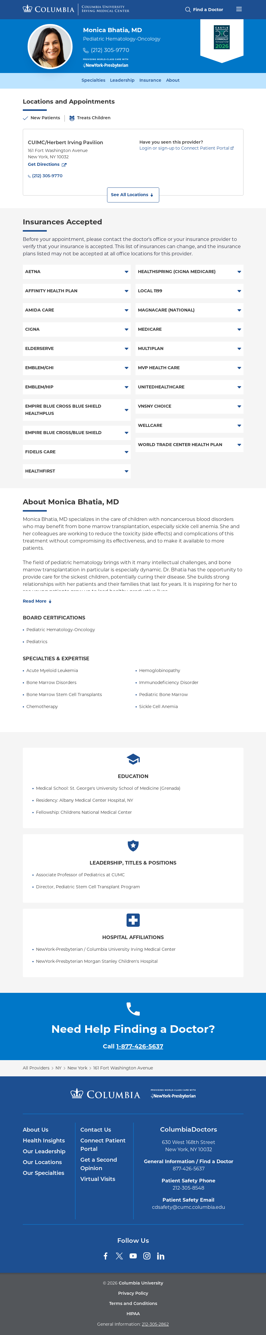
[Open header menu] (239, 8)
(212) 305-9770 (110, 50)
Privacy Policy (133, 1293)
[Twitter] (119, 1256)
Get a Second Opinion (98, 1164)
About (173, 81)
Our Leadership (44, 1152)
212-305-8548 (188, 1188)
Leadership (122, 81)
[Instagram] (147, 1256)
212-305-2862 (155, 1324)
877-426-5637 (189, 1169)
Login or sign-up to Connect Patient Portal (184, 148)
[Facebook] (106, 1256)
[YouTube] (133, 1256)
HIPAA (133, 1314)
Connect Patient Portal (103, 1145)
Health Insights (44, 1141)
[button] (133, 194)
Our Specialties (43, 1173)
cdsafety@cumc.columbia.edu (188, 1207)
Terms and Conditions (133, 1304)
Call (133, 1046)
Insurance (150, 81)
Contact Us (95, 1130)
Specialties (93, 81)
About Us (35, 1130)
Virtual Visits (97, 1179)
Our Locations (42, 1163)
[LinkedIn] (161, 1256)
